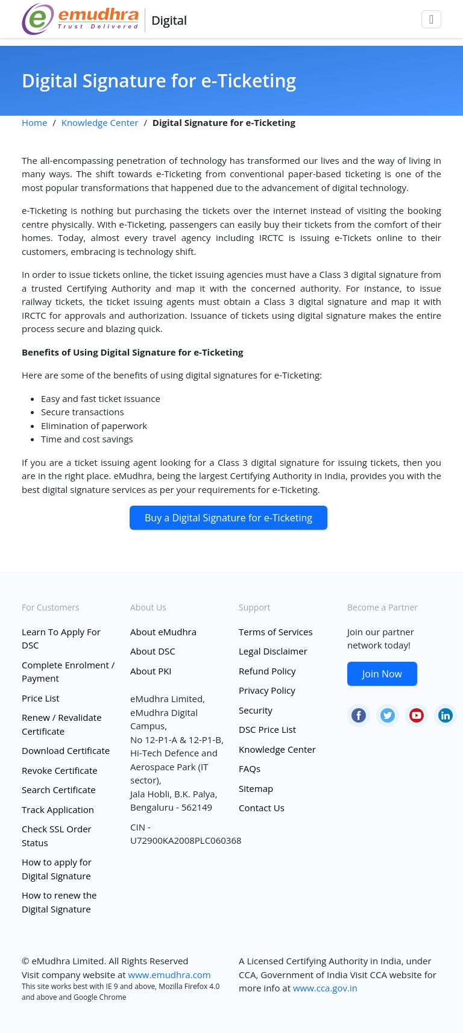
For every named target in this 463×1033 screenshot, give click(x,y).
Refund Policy (267, 671)
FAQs (249, 768)
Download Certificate (66, 750)
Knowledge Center (100, 122)
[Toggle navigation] (431, 19)
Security (255, 710)
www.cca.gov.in (325, 988)
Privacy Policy (267, 690)
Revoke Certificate (60, 770)
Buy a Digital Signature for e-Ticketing (228, 517)
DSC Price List (267, 729)
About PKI (151, 671)
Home (34, 122)
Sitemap (256, 788)
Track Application (58, 809)
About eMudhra (163, 632)
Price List (41, 698)
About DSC (152, 651)
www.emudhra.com (169, 975)
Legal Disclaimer (273, 651)
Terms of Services (276, 632)
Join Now (382, 673)
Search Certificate (59, 789)
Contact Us (262, 808)
